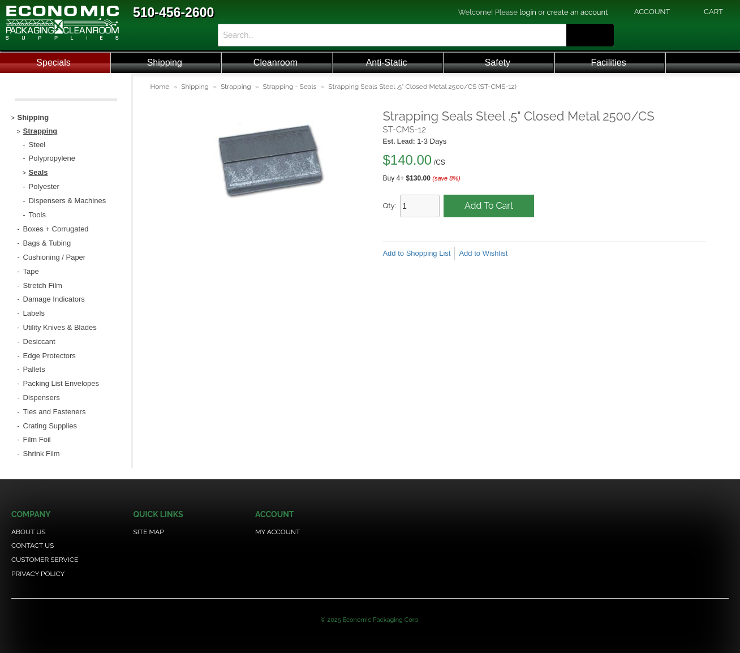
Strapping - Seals (290, 87)
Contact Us (32, 545)
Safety (497, 62)
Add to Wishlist (483, 253)
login (527, 12)
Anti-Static (386, 62)
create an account (577, 12)
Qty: (389, 205)
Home (159, 87)
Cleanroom (275, 62)
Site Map (149, 532)
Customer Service (44, 560)
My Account (277, 532)
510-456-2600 (173, 12)
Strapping (236, 87)
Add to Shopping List (416, 253)
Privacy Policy (37, 574)
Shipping (164, 62)
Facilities (608, 62)
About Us (28, 532)
